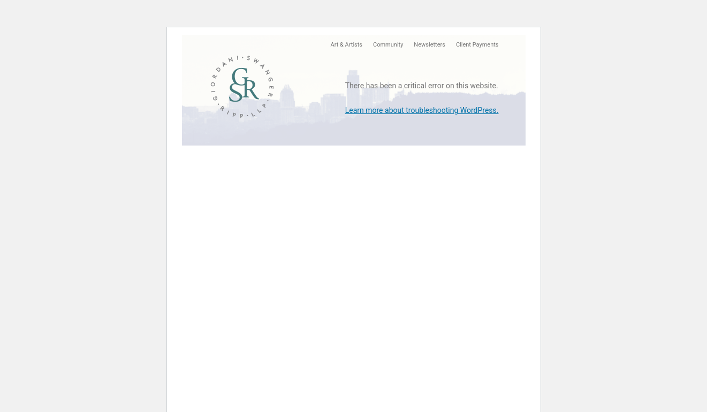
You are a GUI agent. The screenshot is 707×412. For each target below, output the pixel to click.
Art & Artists (346, 44)
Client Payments (477, 44)
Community (388, 44)
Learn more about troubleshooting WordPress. (422, 110)
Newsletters (429, 44)
